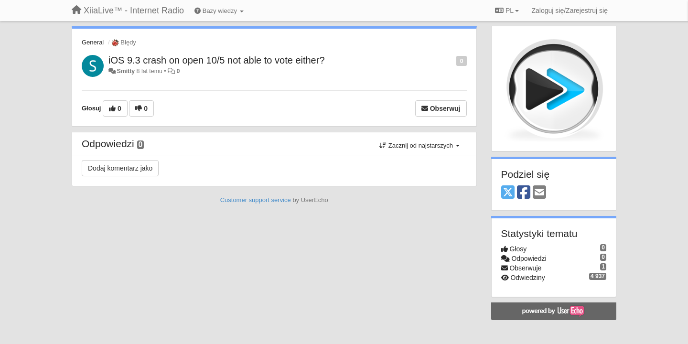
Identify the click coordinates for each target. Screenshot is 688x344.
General (93, 42)
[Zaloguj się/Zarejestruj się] (569, 10)
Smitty (126, 71)
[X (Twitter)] (508, 192)
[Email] (539, 192)
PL (507, 10)
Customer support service (255, 200)
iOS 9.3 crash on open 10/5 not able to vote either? (216, 60)
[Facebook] (523, 192)
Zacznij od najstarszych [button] (419, 145)
